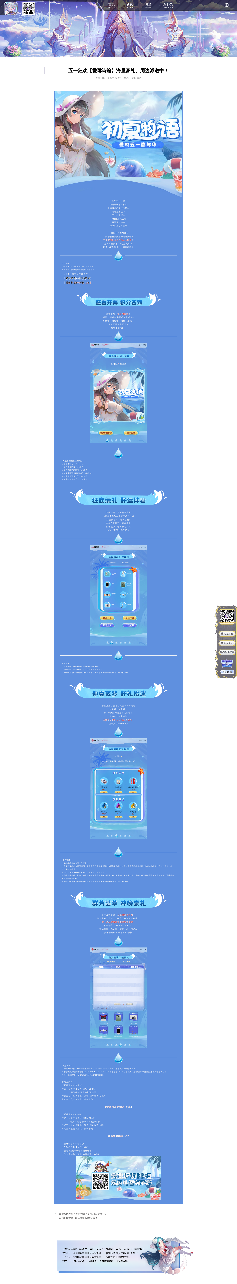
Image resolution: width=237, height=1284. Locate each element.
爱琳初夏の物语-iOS (78, 282)
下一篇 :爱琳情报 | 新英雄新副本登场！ (76, 1218)
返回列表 (41, 70)
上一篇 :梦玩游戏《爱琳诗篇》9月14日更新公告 (81, 1213)
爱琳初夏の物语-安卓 (78, 278)
